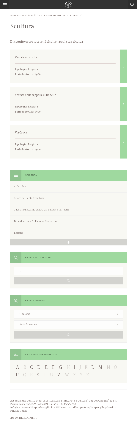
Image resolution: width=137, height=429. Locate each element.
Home (13, 15)
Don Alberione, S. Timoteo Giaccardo (35, 221)
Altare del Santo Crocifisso (29, 198)
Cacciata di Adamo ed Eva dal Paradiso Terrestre (41, 210)
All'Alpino (20, 187)
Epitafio (18, 233)
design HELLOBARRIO (23, 418)
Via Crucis (71, 142)
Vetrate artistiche (71, 66)
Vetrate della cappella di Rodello (71, 104)
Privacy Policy (18, 411)
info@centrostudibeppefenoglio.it (31, 407)
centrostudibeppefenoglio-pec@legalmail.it (88, 407)
